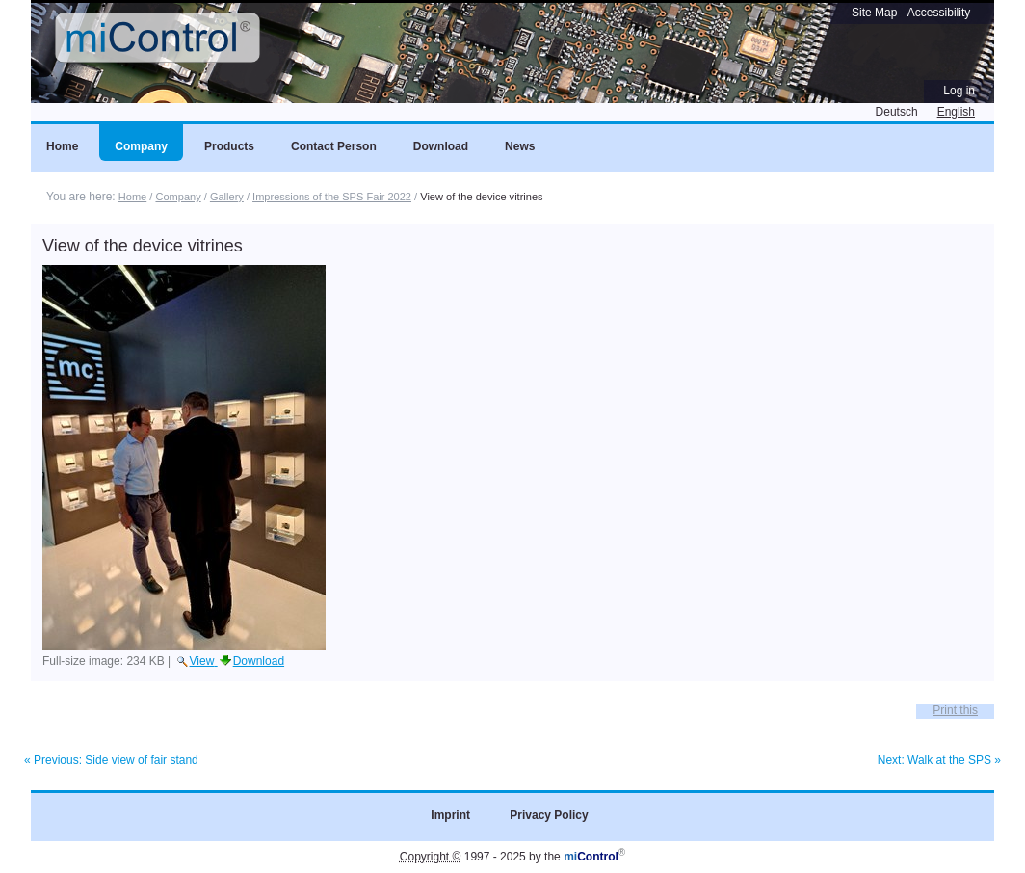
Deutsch (897, 112)
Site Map (874, 12)
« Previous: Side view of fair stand (111, 760)
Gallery (227, 196)
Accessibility (938, 12)
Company (177, 196)
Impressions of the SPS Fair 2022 (331, 196)
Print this (955, 710)
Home (132, 196)
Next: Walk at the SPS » (939, 760)
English (956, 112)
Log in (959, 90)
